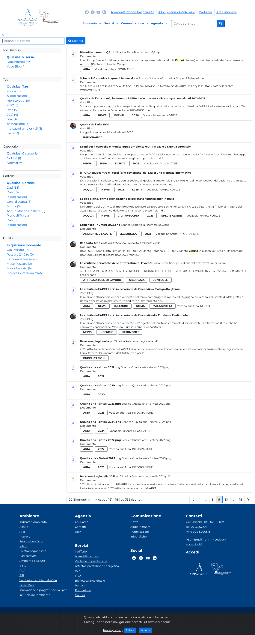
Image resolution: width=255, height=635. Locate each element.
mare (13, 133)
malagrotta (162, 306)
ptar (12, 119)
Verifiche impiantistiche (91, 561)
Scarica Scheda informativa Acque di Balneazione (171, 78)
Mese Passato (19, 263)
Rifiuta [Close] (131, 630)
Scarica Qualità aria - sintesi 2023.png (146, 403)
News (134, 522)
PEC (188, 539)
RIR (21, 575)
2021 (12, 114)
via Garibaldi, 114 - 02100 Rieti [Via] (205, 522)
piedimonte (130, 332)
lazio (12, 110)
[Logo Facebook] (86, 12)
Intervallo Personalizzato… (26, 273)
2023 (150, 215)
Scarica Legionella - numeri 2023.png (145, 224)
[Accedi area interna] (192, 553)
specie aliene (171, 215)
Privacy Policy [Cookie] (113, 630)
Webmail (205, 12)
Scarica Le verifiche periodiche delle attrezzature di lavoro (188, 263)
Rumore (25, 536)
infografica (93, 137)
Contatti (80, 527)
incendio (121, 306)
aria (86, 69)
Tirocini (80, 595)
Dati (13, 187)
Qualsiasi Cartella (21, 183)
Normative (16, 163)
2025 (121, 189)
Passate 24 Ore (20, 254)
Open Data (26, 585)
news (102, 115)
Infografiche (189, 233)
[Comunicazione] (135, 23)
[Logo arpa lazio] (27, 17)
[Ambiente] (92, 23)
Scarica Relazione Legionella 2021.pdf (145, 476)
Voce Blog (16, 66)
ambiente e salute (97, 233)
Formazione (83, 590)
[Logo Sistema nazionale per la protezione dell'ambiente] (49, 17)
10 (227, 500)
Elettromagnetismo (32, 551)
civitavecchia (128, 215)
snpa (103, 163)
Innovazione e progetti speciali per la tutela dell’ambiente (43, 592)
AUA (22, 570)
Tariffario (81, 551)
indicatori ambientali (24, 128)
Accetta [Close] (146, 630)
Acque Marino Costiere (26, 211)
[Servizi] (111, 23)
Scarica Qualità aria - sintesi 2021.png (145, 367)
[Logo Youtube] (98, 12)
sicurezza (137, 280)
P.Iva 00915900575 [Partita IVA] (198, 531)
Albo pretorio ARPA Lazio (176, 12)
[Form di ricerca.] (194, 23)
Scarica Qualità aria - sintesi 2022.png (146, 440)
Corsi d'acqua (19, 201)
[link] (3, 34)
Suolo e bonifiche (31, 541)
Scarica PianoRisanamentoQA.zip (138, 52)
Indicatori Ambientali (33, 522)
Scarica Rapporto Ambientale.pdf (138, 243)
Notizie (14, 158)
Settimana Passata (23, 259)
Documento (19, 62)
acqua (14, 91)
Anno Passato (19, 268)
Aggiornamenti (140, 527)
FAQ (78, 575)
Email (198, 539)
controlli (160, 280)
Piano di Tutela (20, 215)
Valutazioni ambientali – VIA (38, 580)
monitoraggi (18, 100)
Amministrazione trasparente (132, 12)
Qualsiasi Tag (17, 86)
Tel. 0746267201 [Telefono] (196, 527)
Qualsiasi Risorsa (20, 57)
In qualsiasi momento (24, 245)
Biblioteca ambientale (90, 580)
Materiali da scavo (87, 556)
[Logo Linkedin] (104, 12)
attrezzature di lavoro (102, 280)
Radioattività (28, 556)
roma (140, 306)
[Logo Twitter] (92, 12)
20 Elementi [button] (81, 500)
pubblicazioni (19, 96)
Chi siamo (81, 522)
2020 (101, 394)
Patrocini (81, 585)
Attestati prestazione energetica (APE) (97, 568)
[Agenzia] (159, 23)
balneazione (18, 124)
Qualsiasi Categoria (22, 153)
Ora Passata (18, 250)
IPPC (22, 565)
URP (78, 531)
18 (242, 500)
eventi (119, 115)
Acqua (14, 206)
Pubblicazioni (20, 197)
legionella (128, 233)
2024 (101, 431)
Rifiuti (23, 546)
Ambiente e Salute (32, 560)
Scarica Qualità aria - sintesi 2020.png (146, 385)
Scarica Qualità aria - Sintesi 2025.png (146, 458)
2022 (12, 105)
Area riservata (226, 12)
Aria (22, 531)
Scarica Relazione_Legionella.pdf (136, 341)
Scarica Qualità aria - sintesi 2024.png (146, 422)
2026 (135, 115)
